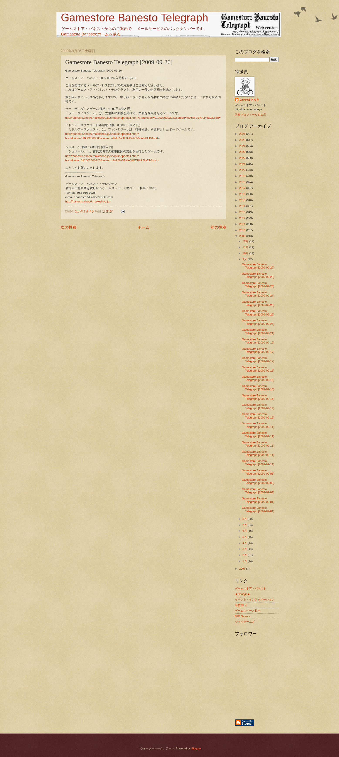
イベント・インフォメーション (255, 599)
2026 (242, 133)
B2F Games (242, 616)
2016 (242, 194)
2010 (242, 230)
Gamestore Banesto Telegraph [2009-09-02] (258, 490)
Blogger (196, 748)
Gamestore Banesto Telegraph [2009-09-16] (258, 369)
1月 (245, 561)
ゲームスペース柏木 (247, 610)
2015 (242, 200)
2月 (245, 555)
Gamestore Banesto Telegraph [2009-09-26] (258, 303)
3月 (245, 548)
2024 (242, 146)
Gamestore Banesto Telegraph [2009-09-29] (258, 266)
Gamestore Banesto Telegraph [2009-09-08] (258, 472)
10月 (246, 253)
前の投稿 (218, 227)
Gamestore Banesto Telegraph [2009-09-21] (258, 331)
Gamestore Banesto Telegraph (134, 18)
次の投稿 (68, 227)
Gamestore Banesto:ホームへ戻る (91, 34)
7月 (245, 525)
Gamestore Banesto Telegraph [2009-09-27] (258, 294)
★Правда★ (242, 594)
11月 (246, 247)
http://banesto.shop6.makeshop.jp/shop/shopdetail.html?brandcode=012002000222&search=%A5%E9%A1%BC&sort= (143, 117)
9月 (245, 259)
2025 (242, 140)
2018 (242, 182)
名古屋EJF (241, 605)
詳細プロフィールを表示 (250, 114)
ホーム (143, 227)
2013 (242, 212)
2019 (242, 176)
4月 (245, 543)
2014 (242, 206)
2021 (242, 164)
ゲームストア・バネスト (250, 588)
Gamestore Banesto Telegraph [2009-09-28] (258, 275)
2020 (242, 170)
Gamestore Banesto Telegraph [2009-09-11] (258, 425)
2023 (242, 151)
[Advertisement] (279, 695)
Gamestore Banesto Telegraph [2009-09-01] (258, 500)
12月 (246, 241)
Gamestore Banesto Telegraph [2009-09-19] (258, 341)
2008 (242, 568)
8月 (245, 518)
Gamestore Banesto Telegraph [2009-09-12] (258, 406)
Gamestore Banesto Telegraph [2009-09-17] (258, 350)
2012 (242, 218)
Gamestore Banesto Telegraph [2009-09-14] (258, 397)
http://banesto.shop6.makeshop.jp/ (87, 201)
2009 (242, 236)
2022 (242, 158)
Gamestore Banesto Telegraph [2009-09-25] (258, 322)
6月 (245, 530)
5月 (245, 537)
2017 (242, 188)
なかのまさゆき (249, 99)
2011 (242, 224)
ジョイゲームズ (245, 621)
